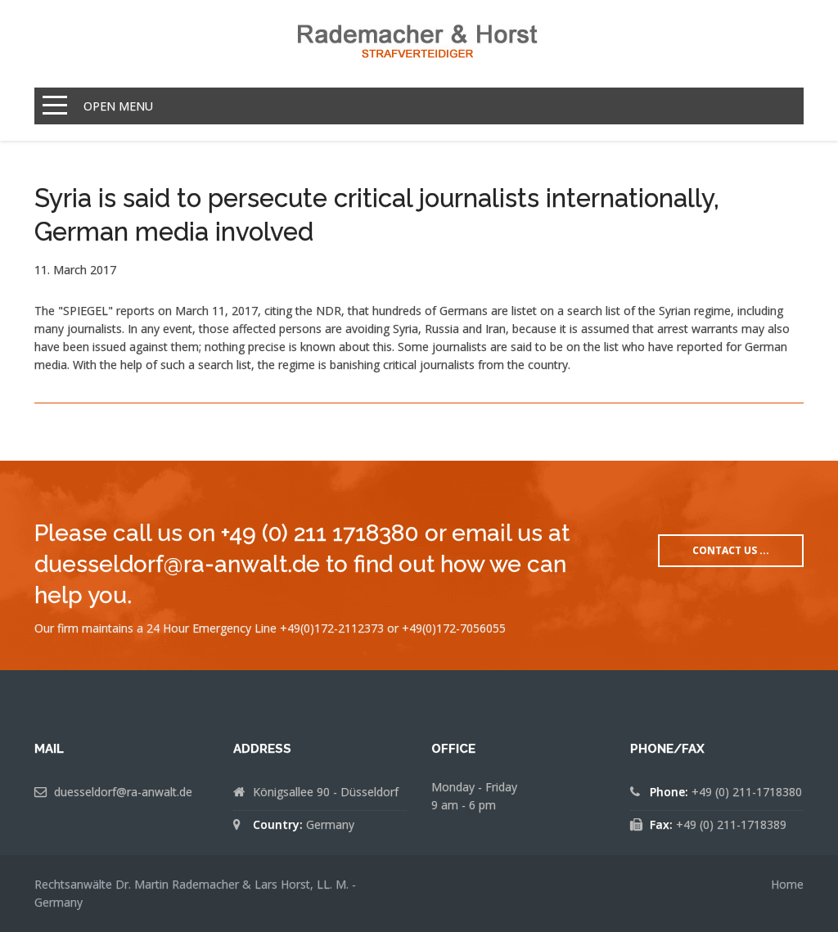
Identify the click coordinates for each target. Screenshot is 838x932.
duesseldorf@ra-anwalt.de (123, 791)
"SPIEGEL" (85, 310)
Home (787, 884)
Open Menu (118, 106)
